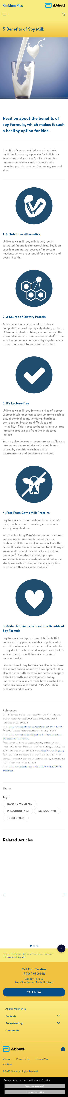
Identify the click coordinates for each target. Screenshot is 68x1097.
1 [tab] (31, 946)
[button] (58, 14)
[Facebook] (63, 1050)
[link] (6, 953)
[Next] (64, 894)
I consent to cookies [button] (35, 1092)
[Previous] (3, 894)
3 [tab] (37, 946)
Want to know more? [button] (34, 1086)
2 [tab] (34, 946)
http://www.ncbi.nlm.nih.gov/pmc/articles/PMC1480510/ (36, 726)
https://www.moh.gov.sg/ (53, 750)
